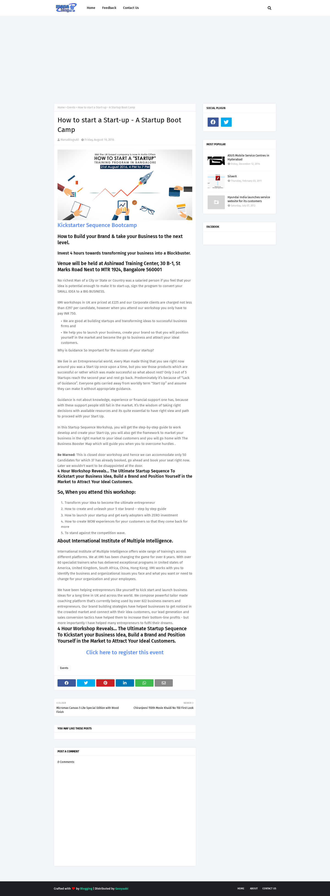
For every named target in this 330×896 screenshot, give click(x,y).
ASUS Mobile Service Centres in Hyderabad (248, 157)
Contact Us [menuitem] (131, 8)
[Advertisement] (165, 55)
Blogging (86, 888)
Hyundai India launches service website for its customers (249, 199)
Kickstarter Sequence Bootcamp (97, 225)
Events (71, 107)
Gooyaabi (121, 888)
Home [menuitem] (91, 8)
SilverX (232, 176)
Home (61, 107)
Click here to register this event (125, 652)
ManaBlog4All (69, 139)
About (254, 888)
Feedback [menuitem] (109, 8)
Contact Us (269, 888)
